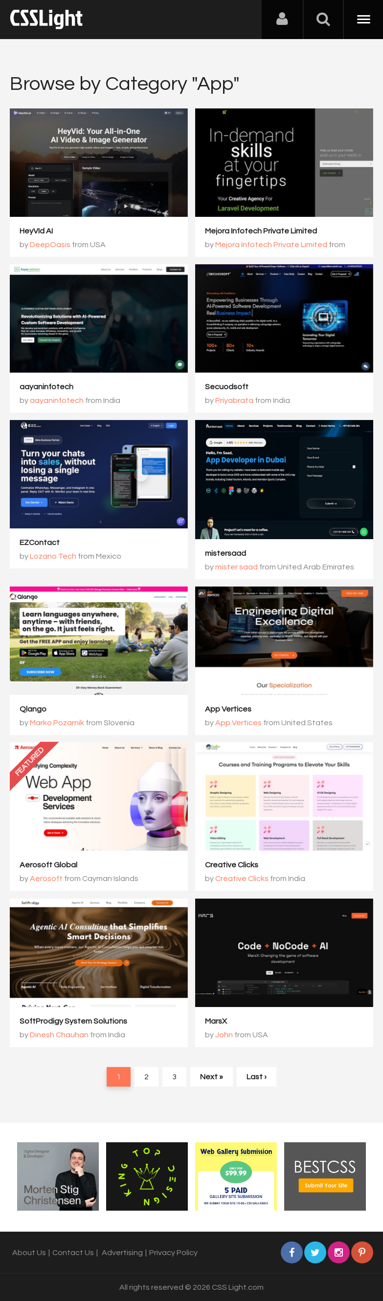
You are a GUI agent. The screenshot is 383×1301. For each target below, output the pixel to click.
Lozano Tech (53, 556)
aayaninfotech (46, 387)
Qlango (33, 709)
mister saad (236, 567)
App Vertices (228, 709)
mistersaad (225, 553)
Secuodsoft (226, 387)
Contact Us (73, 1253)
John (224, 1035)
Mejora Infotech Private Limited (261, 231)
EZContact (40, 542)
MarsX (216, 1021)
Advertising (122, 1253)
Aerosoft (46, 878)
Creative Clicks (231, 865)
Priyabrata (234, 400)
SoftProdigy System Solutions (73, 1021)
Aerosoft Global (48, 865)
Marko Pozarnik (57, 723)
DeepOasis (50, 245)
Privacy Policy (173, 1253)
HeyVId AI (36, 231)
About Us (29, 1253)
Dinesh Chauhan (59, 1035)
